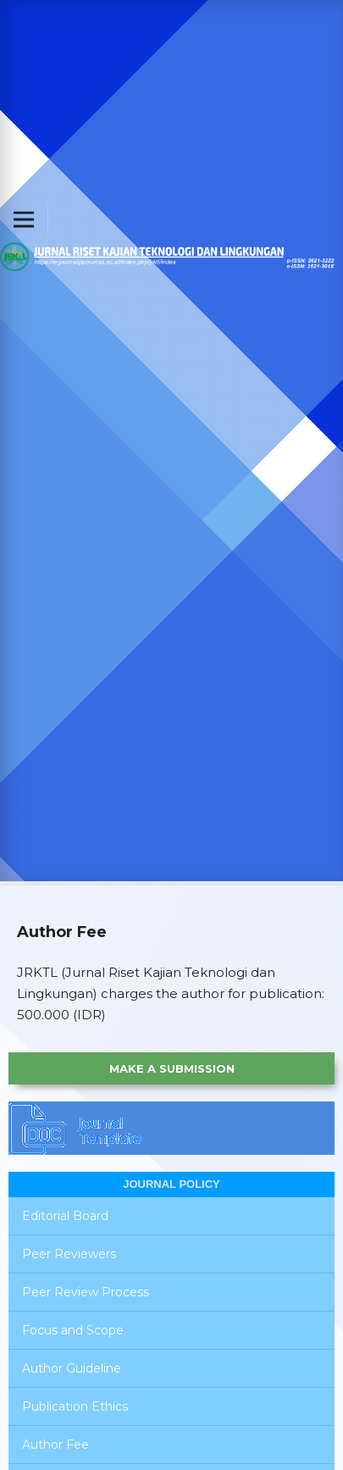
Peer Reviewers (69, 1254)
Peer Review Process (85, 1292)
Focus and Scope (73, 1330)
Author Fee (55, 1444)
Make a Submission (172, 1068)
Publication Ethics (75, 1406)
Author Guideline (71, 1368)
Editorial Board (65, 1215)
